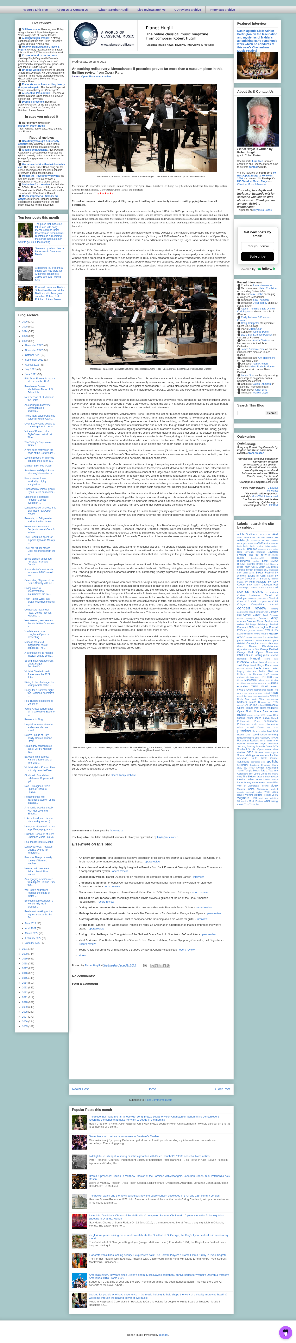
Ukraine (269, 782)
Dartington (250, 618)
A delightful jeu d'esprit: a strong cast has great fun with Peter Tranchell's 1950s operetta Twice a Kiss (149, 1156)
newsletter (242, 696)
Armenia (252, 543)
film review (268, 637)
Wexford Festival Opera (266, 795)
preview (244, 731)
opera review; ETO (256, 715)
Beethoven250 (257, 558)
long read (254, 677)
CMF (253, 601)
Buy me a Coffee (262, 210)
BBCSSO (273, 555)
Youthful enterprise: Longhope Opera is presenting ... (36, 634)
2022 (25, 341)
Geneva (263, 643)
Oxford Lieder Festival (258, 718)
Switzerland (272, 767)
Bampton (241, 549)
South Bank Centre (264, 758)
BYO (249, 584)
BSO (266, 569)
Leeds (257, 668)
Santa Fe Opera (264, 746)
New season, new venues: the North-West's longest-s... (39, 623)
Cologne (241, 604)
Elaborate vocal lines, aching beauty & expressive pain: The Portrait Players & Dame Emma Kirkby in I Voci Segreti (157, 1255)
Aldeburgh (243, 540)
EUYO (240, 634)
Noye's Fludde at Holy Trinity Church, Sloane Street (38, 738)
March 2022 (32, 933)
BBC (250, 555)
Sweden (260, 767)
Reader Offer (244, 734)
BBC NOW (261, 555)
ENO (240, 630)
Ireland (254, 662)
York (246, 804)
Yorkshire (254, 804)
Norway (262, 702)
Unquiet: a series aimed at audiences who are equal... (38, 727)
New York (252, 693)
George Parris (261, 331)
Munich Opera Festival (247, 683)
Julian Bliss (260, 389)
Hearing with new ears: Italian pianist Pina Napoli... (37, 871)
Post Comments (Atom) (159, 1099)
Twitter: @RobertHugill (112, 9)
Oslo (275, 715)
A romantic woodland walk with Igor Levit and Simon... (38, 810)
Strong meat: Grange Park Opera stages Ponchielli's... (38, 663)
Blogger (163, 1334)
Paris (257, 721)
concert (274, 604)
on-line (253, 705)
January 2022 (33, 942)
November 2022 (34, 350)
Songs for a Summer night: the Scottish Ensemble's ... (39, 693)
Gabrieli (241, 643)
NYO (275, 702)
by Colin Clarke (265, 575)
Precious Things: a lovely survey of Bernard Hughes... (38, 860)
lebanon (240, 668)
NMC (255, 696)
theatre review (245, 779)
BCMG (240, 558)
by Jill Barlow (260, 578)
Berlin (274, 557)
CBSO (270, 587)
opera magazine (269, 707)
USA (275, 782)
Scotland (242, 749)
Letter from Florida (255, 671)
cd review (254, 591)
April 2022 (31, 928)
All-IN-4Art (255, 540)
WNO (267, 801)
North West (258, 699)
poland (240, 727)
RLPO (267, 737)
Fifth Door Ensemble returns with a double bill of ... (39, 380)
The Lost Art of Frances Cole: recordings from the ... (39, 551)
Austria (267, 543)
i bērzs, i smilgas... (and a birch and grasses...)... (38, 820)
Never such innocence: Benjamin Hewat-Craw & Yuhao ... (39, 529)
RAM (269, 731)
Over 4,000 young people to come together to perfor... (39, 425)
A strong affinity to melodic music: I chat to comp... (38, 654)
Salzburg (241, 746)
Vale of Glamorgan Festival (253, 785)
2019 (25, 958)
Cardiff (262, 587)
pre (268, 727)
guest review (270, 655)
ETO (267, 630)
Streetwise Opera (269, 765)
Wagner (241, 789)
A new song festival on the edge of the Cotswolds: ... (39, 451)
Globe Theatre (247, 646)
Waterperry (262, 789)
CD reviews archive (187, 9)
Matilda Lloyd (260, 392)
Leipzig (240, 671)
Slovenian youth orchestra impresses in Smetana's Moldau (124, 1136)
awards (274, 543)
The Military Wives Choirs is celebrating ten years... (39, 417)
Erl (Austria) (250, 630)
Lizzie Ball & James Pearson (256, 334)
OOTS (267, 705)
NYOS (240, 705)
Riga (262, 738)
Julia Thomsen (261, 300)
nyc (269, 702)
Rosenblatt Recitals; (248, 740)
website (240, 792)
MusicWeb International (265, 496)
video (274, 785)
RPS (262, 740)
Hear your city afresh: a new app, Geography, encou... (39, 828)
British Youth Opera (247, 567)
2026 (25, 321)
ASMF (259, 543)
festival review (252, 637)
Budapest (273, 570)
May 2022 (31, 923)
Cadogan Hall (270, 584)
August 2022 (32, 364)
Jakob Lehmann (262, 384)
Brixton (249, 569)
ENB (257, 627)
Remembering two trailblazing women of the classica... (39, 799)
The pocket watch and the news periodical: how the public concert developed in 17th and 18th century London (154, 1195)
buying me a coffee (167, 836)
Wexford (249, 795)
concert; (274, 609)
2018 (25, 963)
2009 (25, 1007)
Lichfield (241, 674)
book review (270, 561)
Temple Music (252, 770)
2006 (25, 1021)
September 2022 (34, 359)
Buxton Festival (264, 572)
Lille (249, 674)
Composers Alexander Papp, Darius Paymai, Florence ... (37, 612)
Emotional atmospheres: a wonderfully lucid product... (38, 903)
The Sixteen (249, 776)
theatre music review (267, 776)
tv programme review (254, 782)
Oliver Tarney (260, 302)
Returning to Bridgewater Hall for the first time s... (38, 520)
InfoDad (273, 505)
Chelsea (241, 595)
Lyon (275, 677)
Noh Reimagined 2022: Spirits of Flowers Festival (37, 789)
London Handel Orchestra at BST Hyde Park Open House (40, 510)
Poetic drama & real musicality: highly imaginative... (35, 481)
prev (276, 727)
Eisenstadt (242, 627)
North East (243, 699)
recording (273, 734)
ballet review (257, 546)
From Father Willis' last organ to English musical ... (39, 601)
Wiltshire (274, 798)
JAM (239, 665)
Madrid (240, 680)
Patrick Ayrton (260, 363)
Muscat (261, 683)
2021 (25, 948)
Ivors (275, 662)
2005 (25, 1026)
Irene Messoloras (262, 285)
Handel (255, 658)
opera (274, 705)
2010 (25, 1002)
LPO (262, 677)
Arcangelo (242, 543)
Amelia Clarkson (261, 340)
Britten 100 (264, 567)
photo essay (258, 724)
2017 (25, 968)
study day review (245, 768)
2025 (25, 326)
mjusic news (264, 680)
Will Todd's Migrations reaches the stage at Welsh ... (37, 893)
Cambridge (242, 587)
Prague (261, 727)
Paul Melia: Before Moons (38, 842)
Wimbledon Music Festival (250, 801)
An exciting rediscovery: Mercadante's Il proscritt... (37, 408)
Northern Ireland (247, 702)
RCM (275, 731)
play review (272, 724)
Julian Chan (255, 328)
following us (116, 830)
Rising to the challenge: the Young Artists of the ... (39, 684)
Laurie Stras (247, 375)
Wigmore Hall (247, 798)
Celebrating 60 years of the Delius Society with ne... (39, 582)
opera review (103, 76)
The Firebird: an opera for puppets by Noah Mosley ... (39, 540)
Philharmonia (243, 724)
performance (271, 721)
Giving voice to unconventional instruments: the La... (37, 591)
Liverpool (257, 674)
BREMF (241, 563)
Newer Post (80, 1089)
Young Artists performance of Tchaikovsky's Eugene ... (39, 711)
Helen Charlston (268, 288)
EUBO (274, 630)
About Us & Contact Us (72, 9)
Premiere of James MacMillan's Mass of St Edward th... (38, 389)
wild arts (263, 798)
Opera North (244, 711)
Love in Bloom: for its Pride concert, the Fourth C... (39, 459)
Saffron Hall (253, 743)
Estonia (260, 630)
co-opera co (264, 601)
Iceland (267, 659)
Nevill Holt (272, 689)
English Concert (269, 627)
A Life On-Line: (263, 534)
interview (198, 876)
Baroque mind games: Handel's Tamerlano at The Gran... (38, 759)
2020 (25, 953)
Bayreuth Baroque (255, 552)
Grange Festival (269, 649)
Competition (258, 604)
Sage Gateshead (269, 743)
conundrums (262, 612)
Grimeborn (272, 652)
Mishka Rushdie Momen (261, 366)
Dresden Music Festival (260, 621)
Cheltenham (255, 595)
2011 (25, 997)
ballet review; (271, 546)
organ (269, 715)
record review (112, 886)
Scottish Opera (256, 749)
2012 (25, 992)
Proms (256, 731)
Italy (270, 662)
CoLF (275, 601)
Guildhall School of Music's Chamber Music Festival (39, 835)
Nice (250, 696)
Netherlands (260, 689)
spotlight (272, 761)
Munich (274, 680)
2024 (25, 331)
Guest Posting (254, 655)
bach (239, 546)
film (260, 637)
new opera (242, 693)
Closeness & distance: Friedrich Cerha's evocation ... (36, 499)
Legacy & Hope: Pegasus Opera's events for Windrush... (38, 849)
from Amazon (256, 453)
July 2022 (30, 369)
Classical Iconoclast (272, 489)
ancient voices (270, 540)
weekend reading (254, 792)
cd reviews (272, 592)
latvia (275, 665)
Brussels (258, 569)
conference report (246, 612)
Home (82, 955)
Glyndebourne (270, 646)
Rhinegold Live (251, 737)
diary (274, 618)
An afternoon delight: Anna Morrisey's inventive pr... (39, 472)
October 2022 (33, 355)
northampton (272, 699)
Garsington (252, 643)
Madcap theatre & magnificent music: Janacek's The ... (36, 645)
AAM (275, 534)
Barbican (252, 549)
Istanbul (263, 662)
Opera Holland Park (248, 707)
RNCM (274, 737)
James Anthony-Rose (253, 349)
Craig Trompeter (250, 323)
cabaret (256, 585)
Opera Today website (123, 775)
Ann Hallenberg (266, 357)
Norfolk (274, 696)
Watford (274, 789)
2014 (25, 982)
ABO (239, 537)
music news (259, 686)
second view (271, 749)
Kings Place (264, 665)
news (274, 692)
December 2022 (34, 345)
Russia (269, 741)
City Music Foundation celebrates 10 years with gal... (39, 778)
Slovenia (259, 752)
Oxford (241, 718)
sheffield (241, 752)
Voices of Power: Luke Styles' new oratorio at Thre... (38, 434)
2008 (25, 1011)
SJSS (250, 752)
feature (264, 633)
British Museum (271, 564)
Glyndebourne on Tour (248, 649)
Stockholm (242, 765)
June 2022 (31, 374)
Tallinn (240, 770)
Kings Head (249, 665)
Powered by (258, 269)
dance (240, 618)
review (240, 737)
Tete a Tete (266, 770)
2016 (25, 973)
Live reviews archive (151, 9)
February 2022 (33, 938)
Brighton (251, 564)
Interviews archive (222, 9)
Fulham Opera (270, 640)
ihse (276, 659)
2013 (25, 987)
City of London (261, 598)
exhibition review (252, 633)
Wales (251, 789)
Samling (251, 746)
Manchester (251, 680)
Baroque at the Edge (268, 549)
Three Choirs (263, 779)
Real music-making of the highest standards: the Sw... (38, 914)
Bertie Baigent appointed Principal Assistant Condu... (37, 561)
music (268, 683)
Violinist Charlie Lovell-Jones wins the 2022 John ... (37, 674)
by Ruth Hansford (255, 581)
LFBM (270, 671)
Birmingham (244, 561)
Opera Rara (88, 76)
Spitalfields (243, 761)
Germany (273, 643)
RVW (275, 740)
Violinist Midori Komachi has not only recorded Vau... (39, 769)
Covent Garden (252, 614)
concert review (251, 608)
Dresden (241, 621)
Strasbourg (254, 765)
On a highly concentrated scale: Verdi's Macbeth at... (38, 749)
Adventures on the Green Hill (261, 537)
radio (263, 731)
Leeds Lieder (270, 668)
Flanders (249, 640)
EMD (251, 627)
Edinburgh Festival (268, 624)
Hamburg (241, 658)
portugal (250, 727)
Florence (258, 640)
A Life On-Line (246, 534)
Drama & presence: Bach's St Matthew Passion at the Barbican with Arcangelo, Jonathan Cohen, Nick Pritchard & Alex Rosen (49, 293)
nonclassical (263, 696)
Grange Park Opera (250, 652)
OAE (246, 705)
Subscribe (257, 256)
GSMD (241, 655)
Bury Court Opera (245, 573)
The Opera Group (258, 773)
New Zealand (264, 693)
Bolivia (256, 561)
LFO (276, 671)
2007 (25, 1016)
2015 (25, 978)
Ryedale (241, 743)
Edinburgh (251, 624)
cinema (251, 598)
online (261, 705)
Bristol (259, 564)
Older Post (222, 1089)
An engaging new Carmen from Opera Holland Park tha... (39, 882)
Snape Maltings (246, 755)
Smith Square (271, 752)
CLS (247, 601)
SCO (275, 746)
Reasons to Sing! (33, 719)
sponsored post (258, 762)
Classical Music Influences (251, 184)
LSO (269, 677)
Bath (239, 552)
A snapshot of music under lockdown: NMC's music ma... (39, 572)
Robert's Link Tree (35, 9)
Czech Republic (270, 615)
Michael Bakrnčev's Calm (38, 465)
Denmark (263, 618)
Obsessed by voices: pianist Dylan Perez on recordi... (39, 490)
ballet (245, 546)
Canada (254, 587)
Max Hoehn (256, 294)
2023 (25, 336)
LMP (266, 674)
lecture (249, 668)
